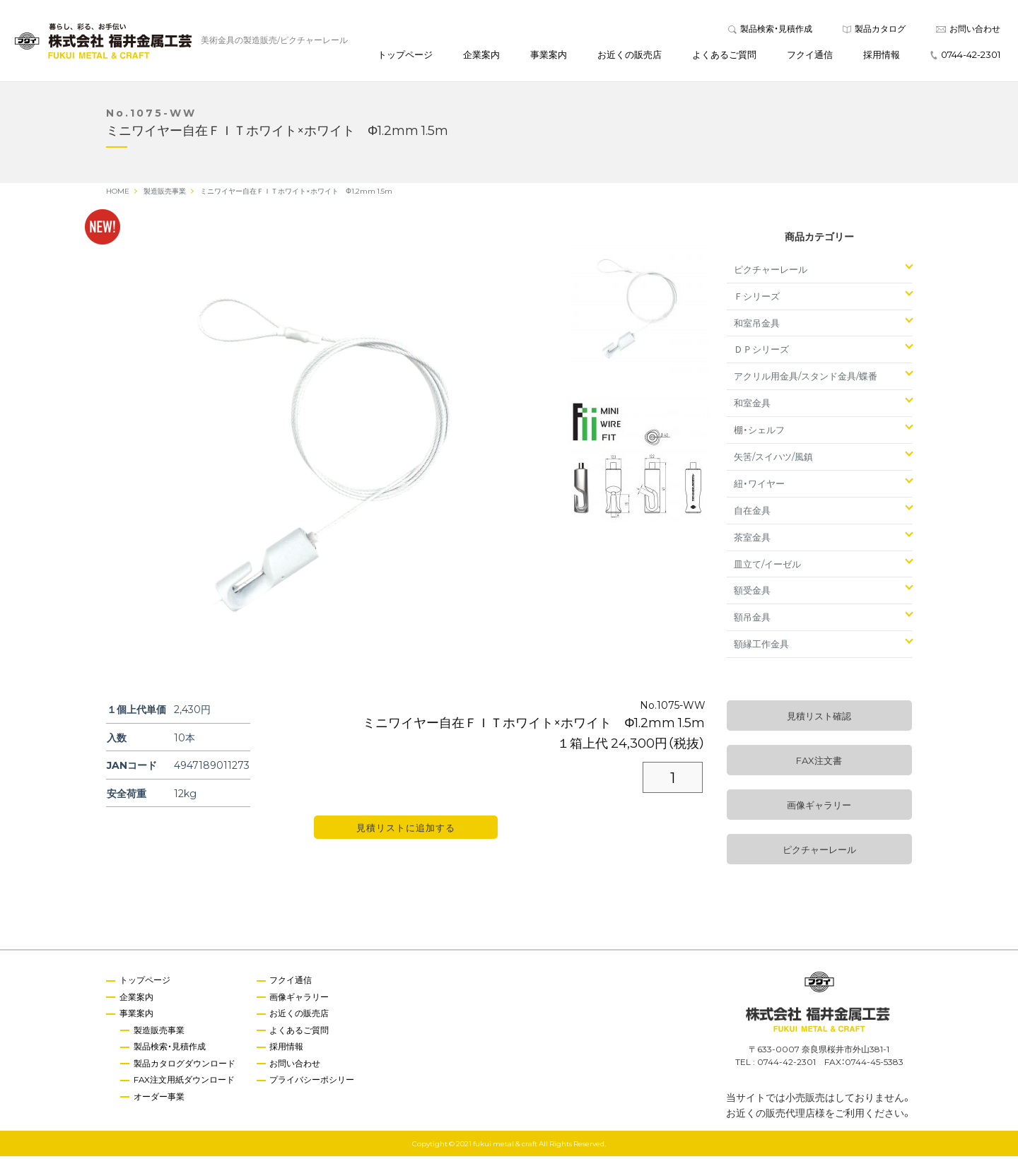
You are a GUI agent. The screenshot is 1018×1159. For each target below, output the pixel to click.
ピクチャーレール (770, 271)
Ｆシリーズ (757, 298)
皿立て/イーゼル (767, 566)
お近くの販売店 (629, 55)
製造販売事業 (159, 1033)
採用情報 (881, 55)
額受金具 (752, 593)
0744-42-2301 (965, 55)
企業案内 (481, 55)
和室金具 (752, 406)
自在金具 (752, 512)
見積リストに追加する (405, 830)
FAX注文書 (819, 763)
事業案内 (548, 55)
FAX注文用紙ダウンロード (185, 1083)
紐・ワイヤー (759, 486)
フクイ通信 (810, 55)
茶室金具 (752, 539)
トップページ (405, 55)
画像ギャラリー (819, 808)
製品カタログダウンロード (185, 1067)
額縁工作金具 (761, 647)
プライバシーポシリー (313, 1083)
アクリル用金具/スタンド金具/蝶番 (805, 379)
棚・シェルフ (759, 433)
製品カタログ (874, 29)
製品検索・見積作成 (770, 29)
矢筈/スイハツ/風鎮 (773, 459)
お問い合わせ (968, 29)
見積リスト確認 (819, 719)
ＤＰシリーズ (761, 352)
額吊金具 (752, 620)
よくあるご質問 (724, 55)
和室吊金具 (757, 325)
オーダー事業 (159, 1100)
